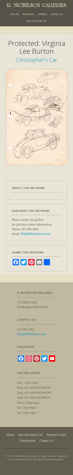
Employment (28, 440)
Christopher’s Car (36, 59)
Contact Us (57, 14)
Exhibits (42, 14)
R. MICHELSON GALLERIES (36, 5)
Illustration (28, 14)
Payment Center (57, 434)
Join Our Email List (36, 21)
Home (10, 434)
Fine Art (15, 14)
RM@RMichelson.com (35, 233)
